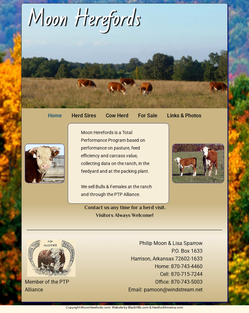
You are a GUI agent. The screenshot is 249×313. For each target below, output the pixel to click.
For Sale (147, 115)
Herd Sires (84, 115)
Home (55, 115)
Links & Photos (184, 115)
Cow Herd (117, 115)
